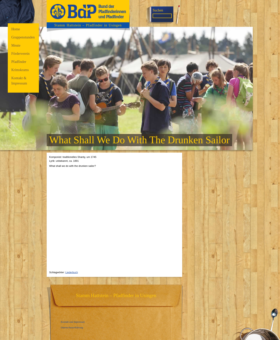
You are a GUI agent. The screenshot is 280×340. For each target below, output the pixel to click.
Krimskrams (20, 70)
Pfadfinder (18, 62)
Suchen (158, 10)
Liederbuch (71, 272)
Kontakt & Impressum (19, 80)
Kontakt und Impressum (73, 321)
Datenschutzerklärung (72, 327)
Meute (15, 45)
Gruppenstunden (23, 37)
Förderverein (20, 54)
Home (15, 29)
